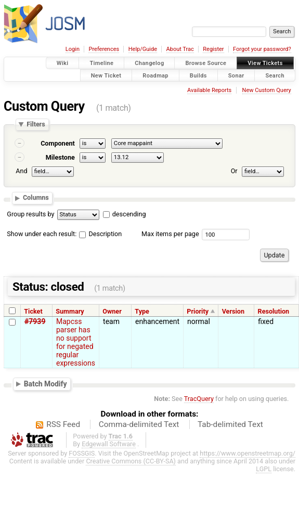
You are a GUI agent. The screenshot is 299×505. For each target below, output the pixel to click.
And (21, 171)
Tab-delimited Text (230, 424)
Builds (198, 75)
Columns (36, 198)
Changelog (149, 63)
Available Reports (209, 90)
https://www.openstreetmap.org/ (247, 453)
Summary (70, 311)
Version (233, 311)
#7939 (34, 321)
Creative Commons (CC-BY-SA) (131, 461)
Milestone (60, 157)
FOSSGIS (82, 453)
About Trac (180, 49)
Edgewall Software (109, 444)
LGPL (263, 469)
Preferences (103, 49)
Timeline (101, 63)
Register (213, 49)
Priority (198, 311)
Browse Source (205, 63)
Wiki (63, 63)
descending (129, 214)
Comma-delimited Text (139, 424)
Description (100, 234)
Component (58, 143)
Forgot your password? (262, 49)
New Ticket (106, 75)
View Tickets (265, 63)
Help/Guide (142, 49)
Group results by (30, 214)
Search (274, 75)
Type (142, 311)
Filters (36, 124)
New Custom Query (266, 90)
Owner (111, 311)
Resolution (274, 311)
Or (234, 171)
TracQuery (199, 399)
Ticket (33, 311)
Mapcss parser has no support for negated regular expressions (75, 342)
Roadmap (155, 75)
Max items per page (170, 234)
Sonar (236, 75)
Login (73, 49)
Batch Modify (45, 383)
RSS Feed (63, 424)
